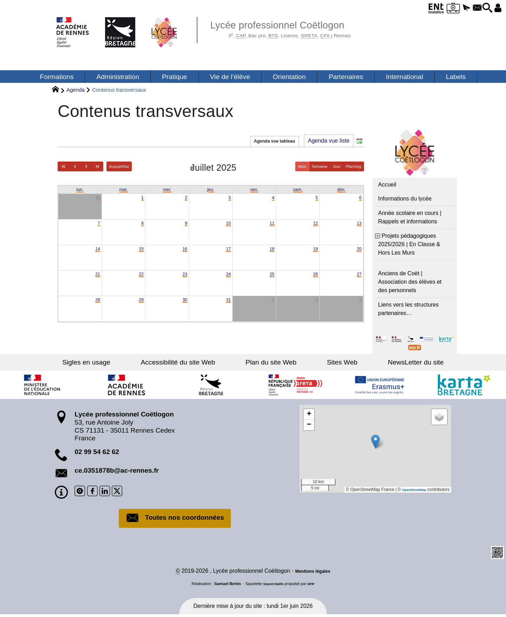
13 (358, 226)
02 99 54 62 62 (96, 451)
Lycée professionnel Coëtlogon (300, 28)
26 (315, 281)
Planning (351, 166)
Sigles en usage (116, 362)
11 (271, 226)
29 (140, 308)
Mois (284, 166)
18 (271, 253)
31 (228, 308)
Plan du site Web (271, 362)
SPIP (313, 586)
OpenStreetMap (410, 489)
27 (358, 281)
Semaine (307, 166)
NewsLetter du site (386, 362)
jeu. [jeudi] (210, 190)
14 (97, 253)
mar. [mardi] (123, 190)
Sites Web (327, 362)
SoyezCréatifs (272, 586)
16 (184, 253)
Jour (329, 166)
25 (271, 281)
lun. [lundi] (80, 190)
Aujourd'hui (136, 166)
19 (315, 253)
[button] (451, 8)
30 (97, 199)
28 (97, 308)
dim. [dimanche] (341, 190)
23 (184, 281)
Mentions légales (312, 574)
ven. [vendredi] (254, 190)
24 (228, 281)
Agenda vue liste (328, 141)
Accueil (387, 185)
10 (228, 226)
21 (97, 281)
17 (228, 253)
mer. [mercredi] (167, 190)
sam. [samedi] (298, 190)
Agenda (75, 90)
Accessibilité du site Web (193, 362)
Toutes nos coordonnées (175, 518)
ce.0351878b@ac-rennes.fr (116, 470)
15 (140, 253)
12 (315, 226)
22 (140, 281)
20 (358, 253)
